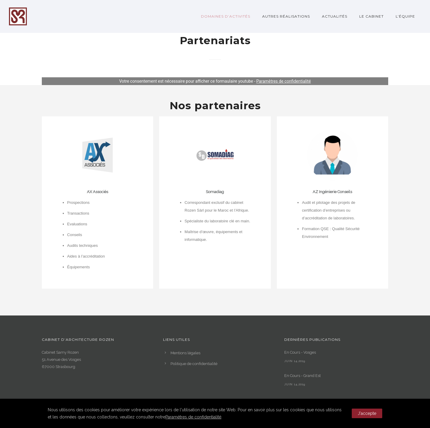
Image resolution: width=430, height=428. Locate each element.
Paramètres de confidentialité (283, 81)
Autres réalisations (286, 16)
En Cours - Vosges (300, 352)
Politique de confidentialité (194, 363)
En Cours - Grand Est (302, 375)
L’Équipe (405, 16)
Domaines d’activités (225, 16)
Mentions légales (185, 353)
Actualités (334, 16)
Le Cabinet (371, 16)
